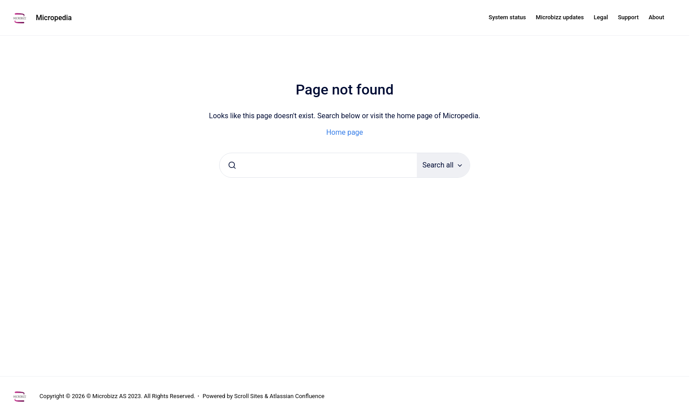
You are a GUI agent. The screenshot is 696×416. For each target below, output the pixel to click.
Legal (601, 17)
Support (628, 17)
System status (507, 17)
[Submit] (232, 165)
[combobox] (318, 165)
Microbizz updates (560, 17)
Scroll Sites (249, 396)
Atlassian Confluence (297, 396)
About (656, 17)
